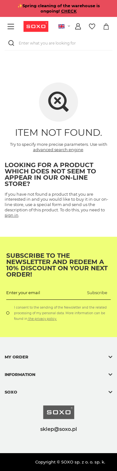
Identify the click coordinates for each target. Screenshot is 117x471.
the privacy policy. (42, 319)
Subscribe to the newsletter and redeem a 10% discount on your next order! (57, 265)
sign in (11, 215)
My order (16, 356)
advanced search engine (58, 149)
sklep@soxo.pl (58, 429)
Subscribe (97, 292)
